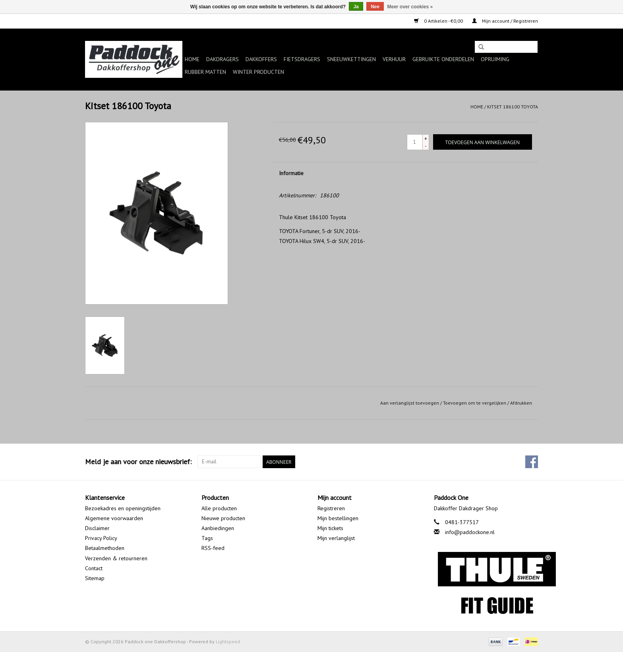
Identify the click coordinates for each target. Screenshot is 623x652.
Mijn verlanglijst (336, 538)
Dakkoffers (261, 59)
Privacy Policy (101, 538)
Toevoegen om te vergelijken (475, 403)
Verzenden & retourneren (116, 558)
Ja (355, 7)
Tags (207, 538)
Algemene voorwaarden (114, 518)
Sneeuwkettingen (351, 59)
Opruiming (495, 59)
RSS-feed (212, 548)
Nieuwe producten (223, 518)
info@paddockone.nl (470, 532)
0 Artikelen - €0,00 (439, 21)
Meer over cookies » (410, 7)
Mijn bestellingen (337, 518)
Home (192, 59)
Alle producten (219, 508)
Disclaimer (97, 528)
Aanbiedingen (217, 528)
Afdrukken (521, 403)
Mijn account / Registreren (505, 21)
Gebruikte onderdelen (443, 59)
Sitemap (94, 578)
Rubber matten (205, 71)
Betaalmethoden (104, 548)
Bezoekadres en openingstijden (123, 508)
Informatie (291, 173)
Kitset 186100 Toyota (512, 107)
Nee (375, 7)
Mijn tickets (330, 528)
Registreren (331, 508)
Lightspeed (228, 641)
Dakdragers (222, 59)
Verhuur (394, 59)
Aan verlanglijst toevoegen (409, 403)
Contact (94, 568)
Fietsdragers (302, 59)
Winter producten (258, 71)
